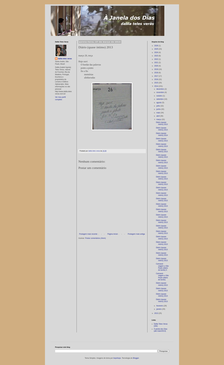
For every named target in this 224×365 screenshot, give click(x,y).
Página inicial (112, 234)
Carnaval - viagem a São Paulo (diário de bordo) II (162, 267)
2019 (156, 69)
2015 (156, 83)
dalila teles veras (65, 59)
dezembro (160, 89)
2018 (156, 73)
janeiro (159, 309)
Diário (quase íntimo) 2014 (162, 134)
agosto (159, 103)
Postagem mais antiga (136, 234)
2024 (156, 52)
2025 (156, 49)
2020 (156, 66)
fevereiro (160, 306)
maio (158, 113)
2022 (156, 59)
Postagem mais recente (88, 234)
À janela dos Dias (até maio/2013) (160, 330)
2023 (156, 56)
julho (158, 106)
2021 (156, 63)
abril (158, 116)
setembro (160, 99)
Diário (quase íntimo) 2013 (162, 123)
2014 (156, 86)
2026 (156, 46)
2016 (156, 79)
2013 (156, 313)
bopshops (117, 358)
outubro (159, 96)
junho (158, 109)
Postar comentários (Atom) (95, 238)
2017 (156, 76)
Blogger (136, 358)
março (159, 119)
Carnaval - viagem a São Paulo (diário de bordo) (162, 276)
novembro (160, 92)
